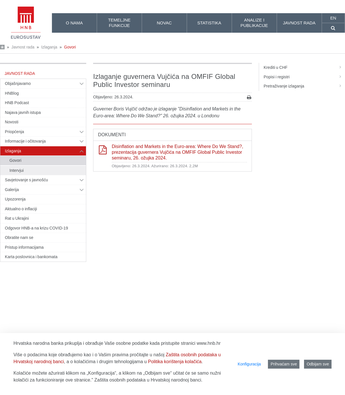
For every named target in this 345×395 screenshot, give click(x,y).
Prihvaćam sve (283, 364)
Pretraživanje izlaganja (304, 86)
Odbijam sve (318, 364)
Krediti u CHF (304, 67)
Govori (70, 47)
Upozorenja (15, 199)
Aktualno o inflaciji (21, 209)
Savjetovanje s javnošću (26, 180)
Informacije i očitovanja (25, 141)
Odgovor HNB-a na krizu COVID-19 (36, 228)
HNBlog (12, 93)
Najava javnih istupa (23, 112)
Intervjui (16, 170)
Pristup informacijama (24, 247)
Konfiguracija (249, 364)
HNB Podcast (17, 102)
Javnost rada (22, 47)
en (333, 17)
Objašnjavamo (18, 83)
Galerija (12, 189)
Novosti (11, 122)
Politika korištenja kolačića (175, 361)
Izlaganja (49, 47)
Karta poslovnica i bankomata (31, 256)
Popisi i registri (304, 77)
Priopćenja (14, 131)
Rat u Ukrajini (17, 218)
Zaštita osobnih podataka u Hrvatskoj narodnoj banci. (148, 380)
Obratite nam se (19, 237)
